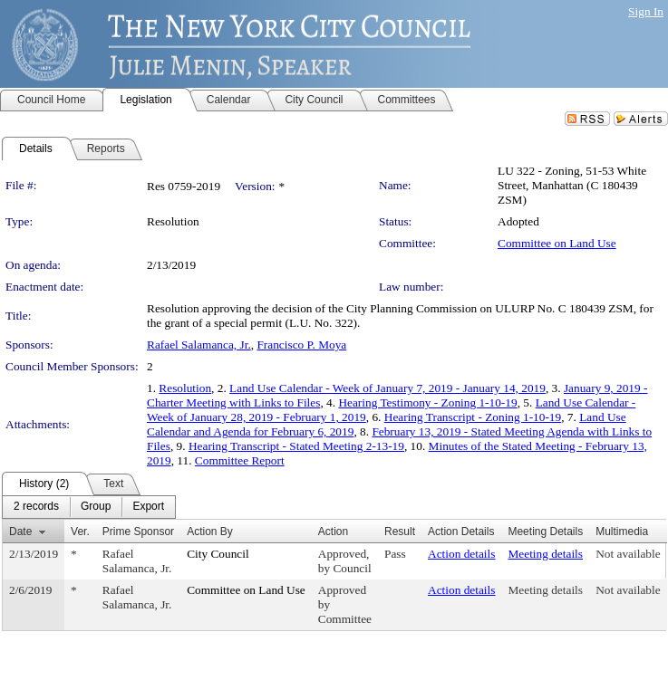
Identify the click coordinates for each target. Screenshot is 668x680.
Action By (210, 531)
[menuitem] (36, 507)
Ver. (80, 531)
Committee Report (240, 460)
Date (20, 531)
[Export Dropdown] (148, 507)
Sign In (645, 11)
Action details (461, 553)
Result (399, 531)
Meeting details (545, 553)
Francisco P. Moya (301, 344)
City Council (218, 553)
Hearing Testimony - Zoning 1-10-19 (427, 402)
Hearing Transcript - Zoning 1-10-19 (472, 417)
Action (333, 531)
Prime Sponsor (138, 531)
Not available (627, 553)
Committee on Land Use (557, 243)
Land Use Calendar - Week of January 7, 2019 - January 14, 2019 (387, 388)
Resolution (185, 388)
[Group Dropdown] (95, 507)
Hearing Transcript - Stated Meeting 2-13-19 (296, 446)
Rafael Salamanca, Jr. (199, 344)
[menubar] (89, 507)
